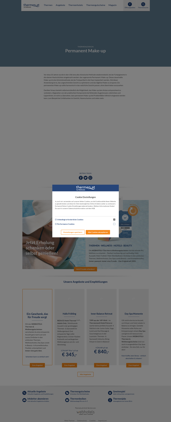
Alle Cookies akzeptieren (98, 232)
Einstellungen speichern (72, 232)
